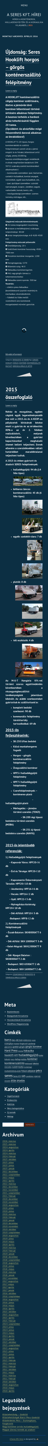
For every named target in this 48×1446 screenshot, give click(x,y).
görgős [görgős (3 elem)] (22, 1047)
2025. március (9, 1144)
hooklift (9, 363)
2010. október (9, 1381)
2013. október (9, 1342)
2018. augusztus (10, 1263)
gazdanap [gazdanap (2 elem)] (31, 1044)
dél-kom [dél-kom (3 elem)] (19, 1040)
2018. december (10, 1257)
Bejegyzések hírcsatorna (17, 1015)
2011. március (9, 1375)
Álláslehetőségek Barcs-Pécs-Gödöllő (21, 1417)
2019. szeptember (11, 1232)
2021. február (9, 1196)
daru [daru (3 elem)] (13, 1040)
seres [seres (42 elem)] (8, 1075)
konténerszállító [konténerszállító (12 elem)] (14, 1063)
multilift (9, 366)
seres (15, 366)
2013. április (8, 1357)
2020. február (9, 1217)
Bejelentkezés (13, 1011)
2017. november (10, 1278)
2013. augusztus (10, 1348)
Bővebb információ (14, 354)
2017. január (8, 1290)
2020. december (10, 1199)
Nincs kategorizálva (15, 1108)
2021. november (10, 1190)
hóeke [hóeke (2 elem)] (41, 1055)
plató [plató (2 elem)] (19, 1071)
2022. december (10, 1171)
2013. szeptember (11, 1345)
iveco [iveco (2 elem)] (13, 1059)
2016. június (8, 1302)
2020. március (9, 1214)
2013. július (8, 1351)
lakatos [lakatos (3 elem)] (36, 1063)
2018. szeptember (11, 1260)
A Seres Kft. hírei (24, 14)
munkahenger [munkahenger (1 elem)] (28, 1067)
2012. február (9, 1366)
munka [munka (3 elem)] (20, 1067)
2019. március (9, 1247)
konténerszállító (33, 363)
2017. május (8, 1284)
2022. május (8, 1177)
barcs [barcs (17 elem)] (7, 1040)
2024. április (8, 1150)
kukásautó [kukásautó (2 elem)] (28, 1063)
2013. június (8, 1354)
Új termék (25, 360)
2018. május (8, 1269)
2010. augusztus (10, 1384)
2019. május (8, 1241)
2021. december (10, 1187)
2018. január (8, 1275)
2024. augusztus (10, 1147)
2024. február (9, 1156)
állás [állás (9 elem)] (13, 1080)
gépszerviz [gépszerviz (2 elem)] (8, 1047)
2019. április (8, 1244)
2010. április (8, 1391)
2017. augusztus (10, 1281)
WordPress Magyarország (18, 1024)
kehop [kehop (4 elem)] (18, 1059)
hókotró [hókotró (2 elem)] (7, 1059)
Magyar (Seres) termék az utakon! (18, 1429)
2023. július (8, 1162)
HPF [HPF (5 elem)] (16, 1055)
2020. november (10, 1202)
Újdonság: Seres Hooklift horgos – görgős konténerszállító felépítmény (23, 67)
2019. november (10, 1226)
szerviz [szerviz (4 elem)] (37, 1076)
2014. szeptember (11, 1324)
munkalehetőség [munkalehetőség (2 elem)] (10, 1071)
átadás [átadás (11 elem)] (21, 1080)
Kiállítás (10, 1104)
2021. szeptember (11, 1193)
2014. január (8, 1339)
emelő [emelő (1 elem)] (34, 1040)
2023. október (9, 1159)
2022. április (8, 1180)
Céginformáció (18, 974)
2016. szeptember (11, 1296)
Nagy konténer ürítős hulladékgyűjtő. (20, 1426)
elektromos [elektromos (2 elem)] (27, 1040)
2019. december (10, 1223)
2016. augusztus (10, 1299)
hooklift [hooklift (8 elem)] (9, 1055)
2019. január (8, 1254)
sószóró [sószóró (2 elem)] (7, 1081)
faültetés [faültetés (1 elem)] (16, 1044)
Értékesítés (17, 360)
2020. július (8, 1208)
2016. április (8, 1308)
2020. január (8, 1220)
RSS (31, 25)
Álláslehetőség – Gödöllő (15, 1414)
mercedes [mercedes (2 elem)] (8, 1067)
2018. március (9, 1272)
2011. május (8, 1372)
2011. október (9, 1369)
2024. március (9, 1153)
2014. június (8, 1330)
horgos (16, 363)
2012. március (9, 1363)
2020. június (8, 1211)
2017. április (8, 1287)
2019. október (9, 1229)
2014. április (8, 1336)
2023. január (8, 1168)
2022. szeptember (11, 1174)
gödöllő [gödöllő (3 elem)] (16, 1047)
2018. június (8, 1266)
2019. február (9, 1250)
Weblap (10, 1116)
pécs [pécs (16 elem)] (39, 1070)
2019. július (8, 1238)
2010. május (8, 1387)
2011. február (9, 1378)
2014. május (8, 1333)
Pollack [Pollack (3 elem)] (24, 1071)
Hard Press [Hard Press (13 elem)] (11, 1050)
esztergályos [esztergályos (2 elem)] (9, 1044)
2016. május (8, 1305)
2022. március (9, 1183)
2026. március (9, 1141)
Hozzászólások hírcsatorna (19, 1020)
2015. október (9, 1311)
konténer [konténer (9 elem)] (32, 1059)
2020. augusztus (10, 1205)
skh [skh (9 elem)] (23, 1076)
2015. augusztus (10, 1314)
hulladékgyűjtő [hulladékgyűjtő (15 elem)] (28, 1055)
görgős (35, 360)
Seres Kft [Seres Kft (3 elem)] (17, 1076)
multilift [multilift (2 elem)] (15, 1067)
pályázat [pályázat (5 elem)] (31, 1070)
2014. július (8, 1327)
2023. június (8, 1165)
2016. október (9, 1293)
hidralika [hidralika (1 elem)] (20, 1051)
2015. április (8, 1317)
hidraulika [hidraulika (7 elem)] (29, 1050)
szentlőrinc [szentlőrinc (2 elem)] (30, 1076)
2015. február (9, 1321)
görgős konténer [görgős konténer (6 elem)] (33, 1046)
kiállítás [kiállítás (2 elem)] (24, 1059)
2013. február (9, 1360)
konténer (22, 363)
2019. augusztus (10, 1235)
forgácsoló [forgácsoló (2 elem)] (24, 1044)
